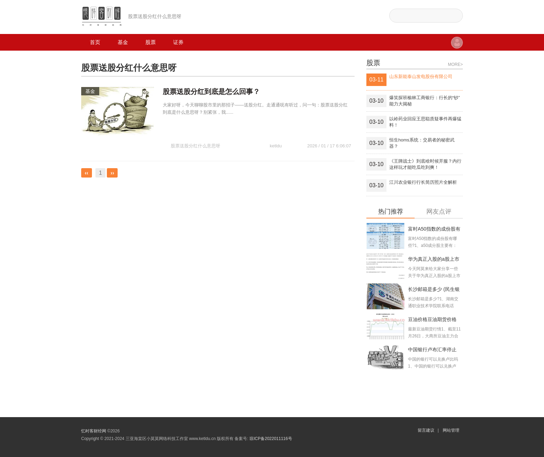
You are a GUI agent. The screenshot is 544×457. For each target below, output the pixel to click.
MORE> (455, 64)
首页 (95, 42)
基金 (123, 42)
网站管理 (451, 430)
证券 (178, 42)
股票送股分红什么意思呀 (195, 132)
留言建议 (426, 430)
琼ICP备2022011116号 (270, 438)
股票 (150, 42)
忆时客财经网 (93, 431)
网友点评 (438, 211)
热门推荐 (390, 211)
